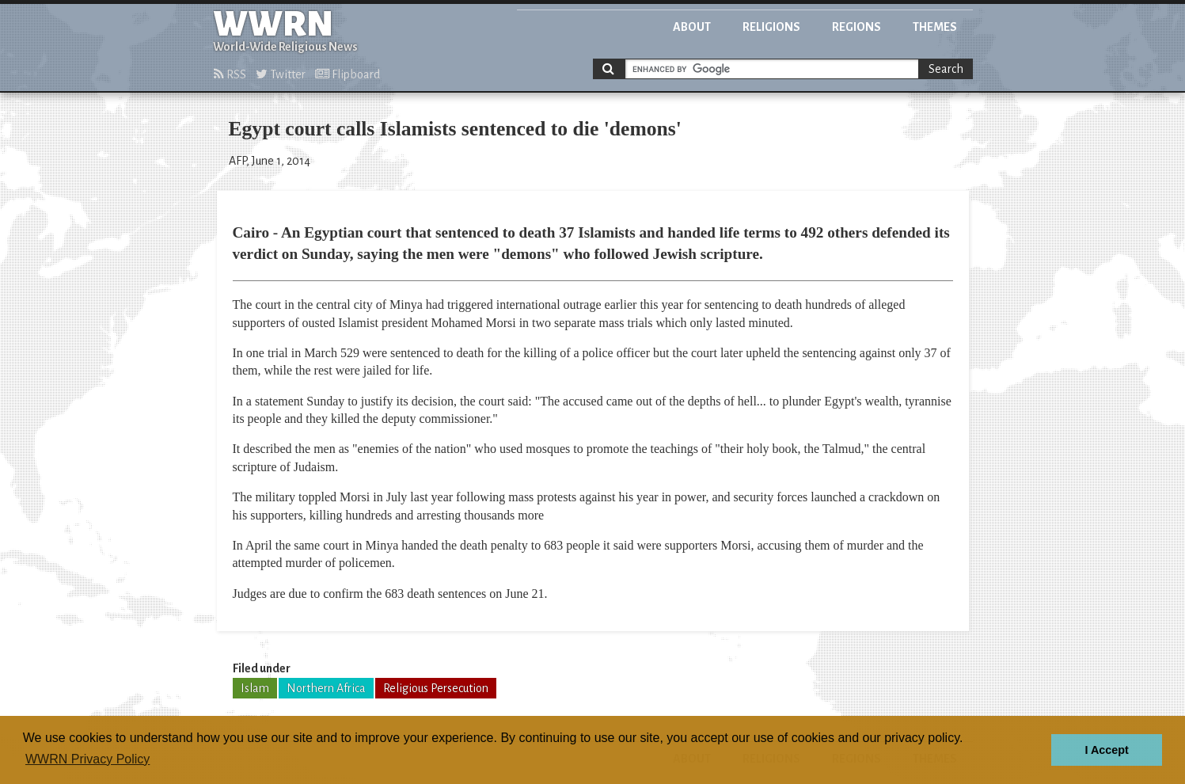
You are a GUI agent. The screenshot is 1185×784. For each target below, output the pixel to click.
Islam (255, 688)
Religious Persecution (435, 688)
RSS (230, 74)
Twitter (281, 74)
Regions (856, 27)
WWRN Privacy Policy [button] (87, 759)
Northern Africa (326, 688)
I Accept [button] (1106, 750)
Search (946, 69)
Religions (771, 27)
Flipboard (347, 74)
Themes (935, 27)
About (692, 27)
